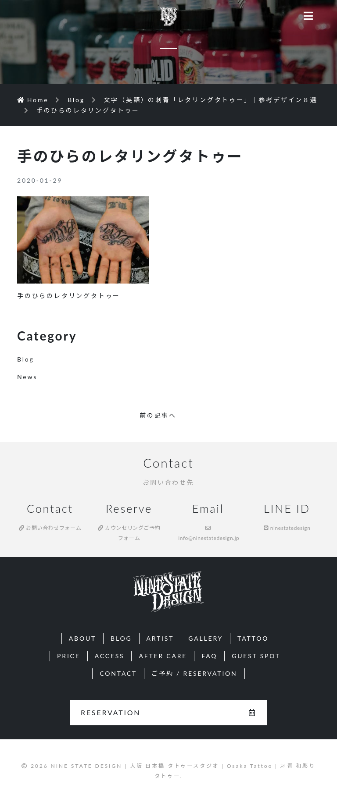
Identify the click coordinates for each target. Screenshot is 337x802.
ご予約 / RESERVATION (194, 673)
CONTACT (118, 673)
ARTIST (160, 638)
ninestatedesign (287, 528)
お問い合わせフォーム (50, 528)
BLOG (121, 638)
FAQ (209, 656)
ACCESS (110, 656)
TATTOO (253, 638)
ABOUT (82, 638)
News (27, 376)
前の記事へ (158, 415)
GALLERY (205, 638)
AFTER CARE (163, 656)
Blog (25, 359)
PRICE (68, 656)
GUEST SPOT (256, 656)
